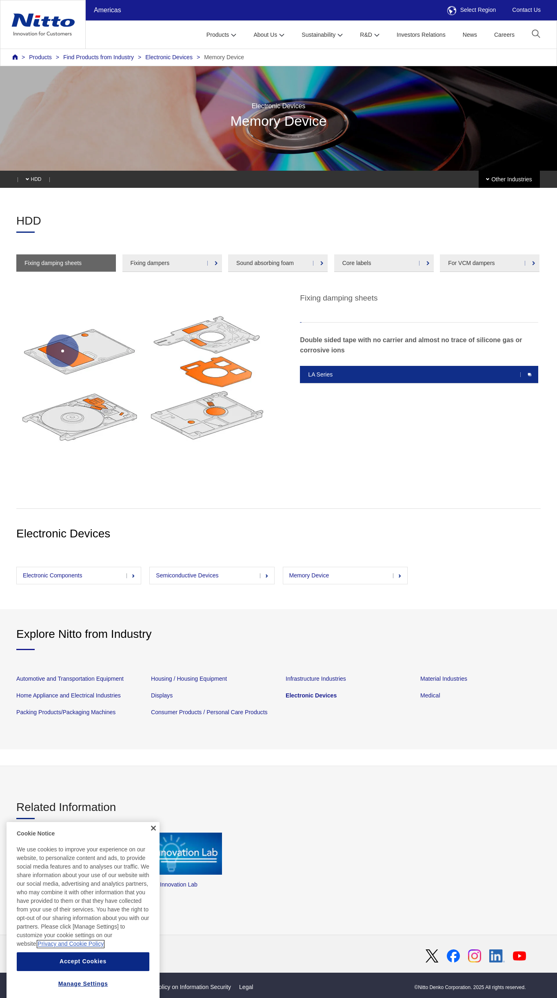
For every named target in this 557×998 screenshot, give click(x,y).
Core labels (356, 263)
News (470, 34)
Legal (246, 987)
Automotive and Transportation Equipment (70, 678)
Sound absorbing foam (265, 263)
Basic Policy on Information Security (185, 987)
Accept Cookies (83, 976)
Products (40, 57)
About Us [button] (265, 34)
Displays (162, 695)
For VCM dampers (471, 263)
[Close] (153, 842)
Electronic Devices (169, 57)
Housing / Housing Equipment (189, 678)
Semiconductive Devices (187, 575)
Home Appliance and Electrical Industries (68, 695)
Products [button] (217, 34)
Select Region (471, 10)
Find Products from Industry (98, 57)
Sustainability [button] (318, 34)
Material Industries (443, 678)
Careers (504, 34)
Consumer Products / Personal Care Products (209, 712)
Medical (430, 695)
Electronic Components (52, 575)
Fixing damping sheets (53, 263)
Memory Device (224, 57)
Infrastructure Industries (316, 678)
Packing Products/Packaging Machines (65, 712)
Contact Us (526, 10)
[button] (536, 33)
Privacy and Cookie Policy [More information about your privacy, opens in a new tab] (71, 958)
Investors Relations (421, 34)
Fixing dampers (150, 263)
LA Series (320, 374)
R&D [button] (366, 34)
